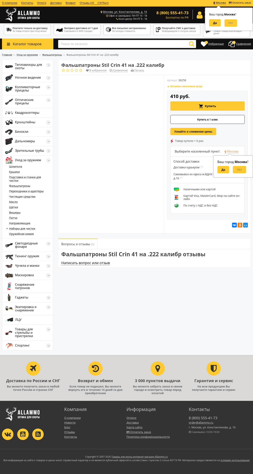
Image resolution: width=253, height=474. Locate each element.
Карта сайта (134, 427)
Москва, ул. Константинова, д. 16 (125, 12)
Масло (13, 202)
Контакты (27, 3)
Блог (67, 427)
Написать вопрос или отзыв (85, 262)
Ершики (14, 172)
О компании (9, 3)
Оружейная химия (21, 234)
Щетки (13, 207)
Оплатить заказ (240, 2)
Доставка (56, 3)
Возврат (71, 3)
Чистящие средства (22, 196)
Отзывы (69, 432)
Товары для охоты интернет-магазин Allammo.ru (139, 456)
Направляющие (19, 223)
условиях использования (235, 460)
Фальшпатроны (19, 186)
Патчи (13, 218)
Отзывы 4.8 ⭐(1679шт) (94, 3)
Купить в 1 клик (207, 119)
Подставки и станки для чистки (25, 178)
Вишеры (15, 212)
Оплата (41, 3)
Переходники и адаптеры (26, 191)
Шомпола (15, 166)
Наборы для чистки (22, 228)
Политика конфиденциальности (148, 437)
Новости (70, 422)
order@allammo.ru (201, 422)
